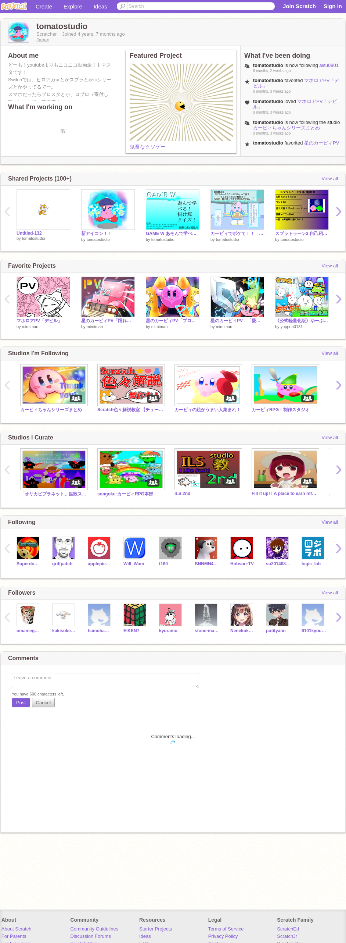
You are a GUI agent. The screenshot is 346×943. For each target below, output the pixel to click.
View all (329, 178)
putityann (276, 630)
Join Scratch (299, 6)
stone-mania (207, 630)
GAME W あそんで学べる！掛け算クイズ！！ (172, 233)
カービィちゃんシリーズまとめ (286, 128)
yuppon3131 (292, 326)
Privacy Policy (223, 936)
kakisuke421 (64, 630)
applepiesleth (100, 563)
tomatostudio (33, 238)
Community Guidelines (94, 929)
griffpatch (62, 563)
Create (44, 6)
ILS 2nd (182, 493)
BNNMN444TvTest (207, 563)
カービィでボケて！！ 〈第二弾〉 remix (237, 233)
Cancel (43, 702)
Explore (73, 6)
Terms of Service (226, 929)
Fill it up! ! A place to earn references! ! (285, 493)
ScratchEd (288, 929)
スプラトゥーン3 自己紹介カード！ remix (302, 233)
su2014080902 (278, 563)
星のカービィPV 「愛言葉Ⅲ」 (237, 320)
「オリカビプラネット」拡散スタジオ (53, 494)
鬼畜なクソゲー (148, 147)
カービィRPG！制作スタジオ (281, 409)
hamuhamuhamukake (100, 630)
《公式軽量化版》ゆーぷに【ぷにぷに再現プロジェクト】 (302, 320)
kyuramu (168, 630)
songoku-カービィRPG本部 (125, 494)
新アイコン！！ (96, 233)
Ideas (100, 6)
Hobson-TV (242, 563)
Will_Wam (133, 563)
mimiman (30, 326)
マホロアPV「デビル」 (39, 320)
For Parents (13, 936)
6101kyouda (314, 630)
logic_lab (311, 563)
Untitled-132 (29, 233)
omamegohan (29, 630)
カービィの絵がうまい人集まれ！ (207, 409)
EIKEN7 (131, 630)
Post (21, 702)
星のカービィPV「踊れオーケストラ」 (296, 145)
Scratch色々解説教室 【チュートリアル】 (130, 409)
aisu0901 (329, 65)
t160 (163, 563)
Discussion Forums (90, 936)
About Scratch (16, 929)
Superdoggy (29, 563)
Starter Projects (155, 929)
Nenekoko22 (242, 630)
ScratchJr (287, 936)
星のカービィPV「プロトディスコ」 (172, 320)
